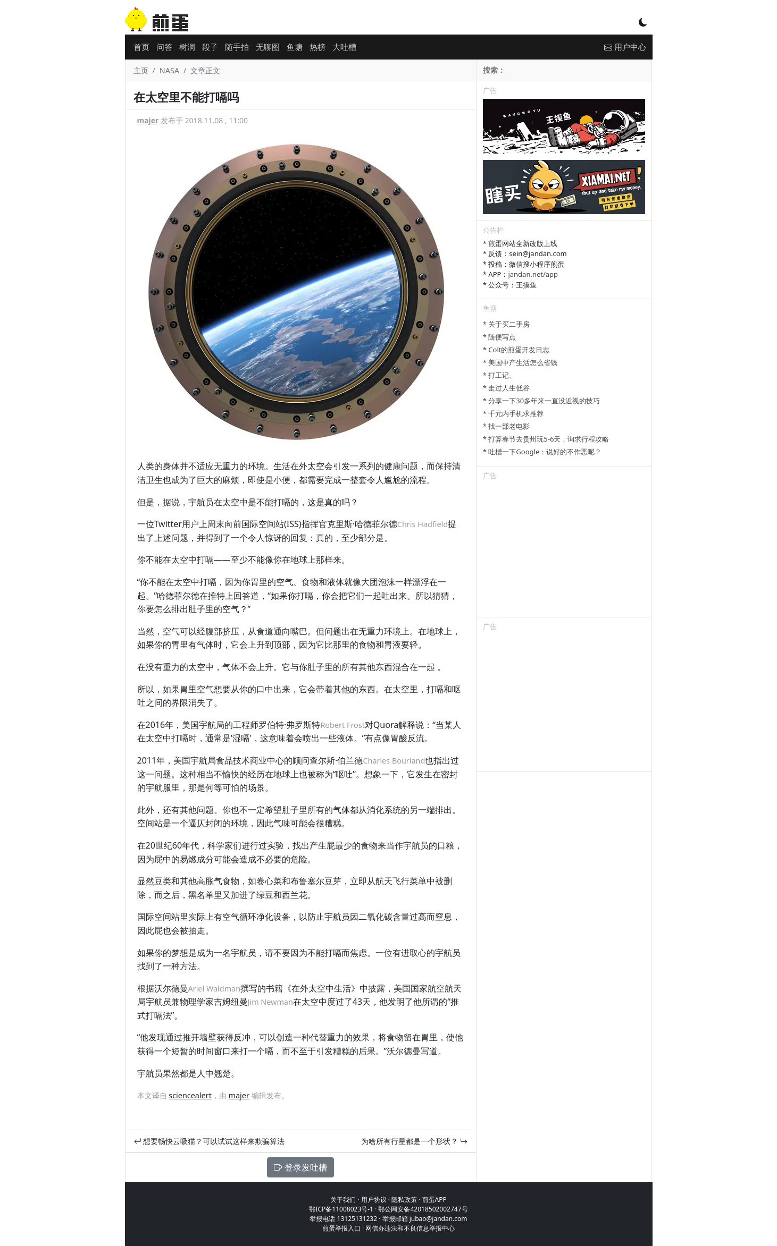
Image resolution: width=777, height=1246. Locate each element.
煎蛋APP (434, 1199)
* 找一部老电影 (506, 426)
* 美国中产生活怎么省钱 (520, 362)
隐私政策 (404, 1199)
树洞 (187, 46)
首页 (141, 46)
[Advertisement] (564, 550)
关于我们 (343, 1199)
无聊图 (268, 46)
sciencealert (190, 1095)
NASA (169, 70)
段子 (210, 46)
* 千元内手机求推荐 (513, 413)
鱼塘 (295, 46)
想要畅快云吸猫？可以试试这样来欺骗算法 (209, 1141)
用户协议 (374, 1199)
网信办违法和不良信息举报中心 (410, 1228)
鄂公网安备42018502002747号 (422, 1209)
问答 (164, 46)
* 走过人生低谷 (506, 388)
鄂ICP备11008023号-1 (341, 1209)
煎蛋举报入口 (341, 1228)
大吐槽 (344, 46)
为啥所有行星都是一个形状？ (414, 1141)
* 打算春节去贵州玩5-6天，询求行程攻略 (546, 439)
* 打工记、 (499, 375)
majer (148, 120)
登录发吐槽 (300, 1167)
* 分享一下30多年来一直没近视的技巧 (541, 400)
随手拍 (237, 46)
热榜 (317, 46)
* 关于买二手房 (506, 324)
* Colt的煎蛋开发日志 (516, 349)
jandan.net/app (533, 274)
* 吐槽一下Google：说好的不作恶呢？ (542, 451)
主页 (140, 70)
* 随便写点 (499, 337)
